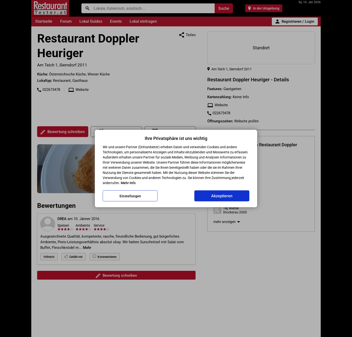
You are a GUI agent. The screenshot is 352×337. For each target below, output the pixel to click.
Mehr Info (128, 183)
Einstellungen (130, 196)
